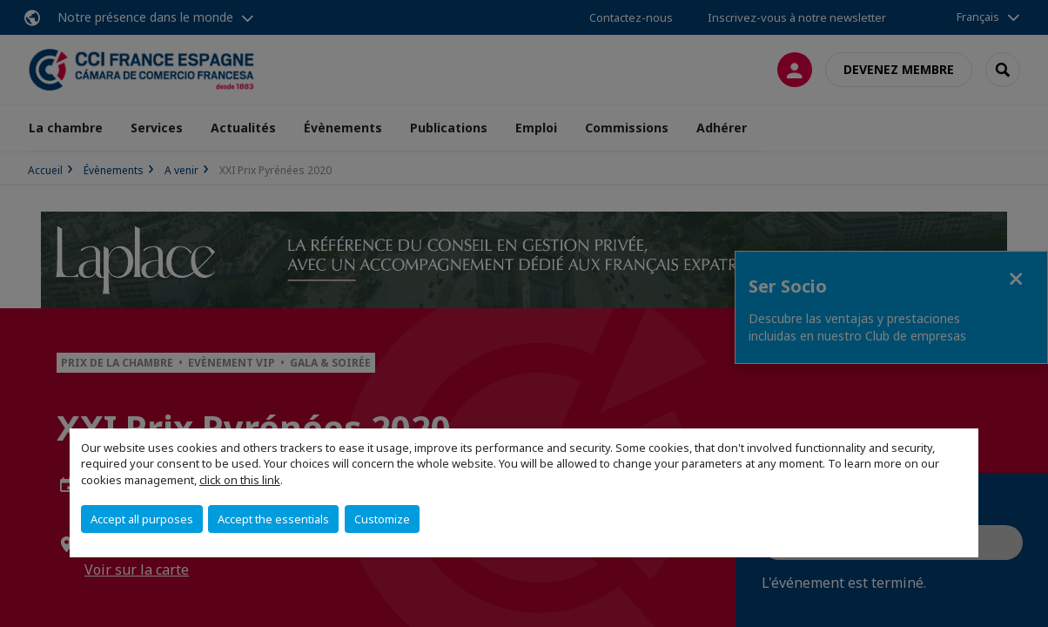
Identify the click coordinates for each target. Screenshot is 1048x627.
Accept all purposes (142, 519)
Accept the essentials (273, 519)
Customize (382, 519)
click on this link (239, 480)
